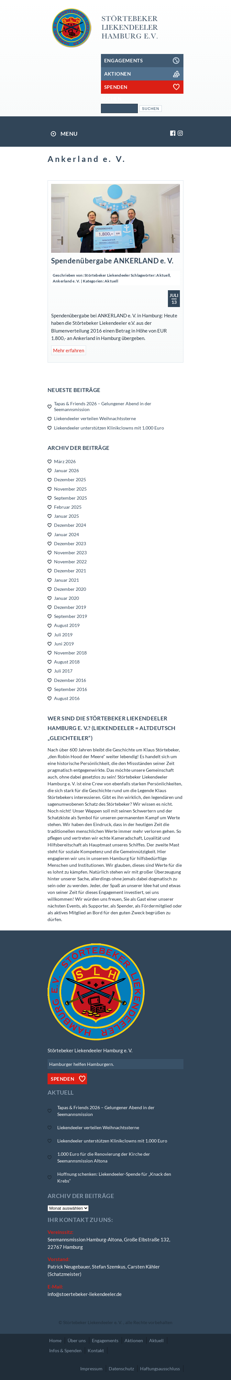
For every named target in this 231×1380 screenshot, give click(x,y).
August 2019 (67, 625)
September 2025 (70, 498)
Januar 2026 (66, 470)
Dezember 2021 (70, 570)
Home (55, 1340)
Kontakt (96, 1350)
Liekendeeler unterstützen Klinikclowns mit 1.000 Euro (109, 427)
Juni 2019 (64, 643)
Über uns (77, 1340)
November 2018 (70, 652)
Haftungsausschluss (160, 1368)
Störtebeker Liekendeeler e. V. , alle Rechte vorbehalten (117, 1322)
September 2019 (70, 616)
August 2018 (67, 661)
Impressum (91, 1368)
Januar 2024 (66, 534)
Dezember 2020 (70, 589)
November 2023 (70, 552)
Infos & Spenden (65, 1350)
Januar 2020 (66, 598)
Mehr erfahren (68, 350)
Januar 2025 (66, 516)
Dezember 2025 (70, 479)
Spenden (62, 1079)
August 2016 (67, 698)
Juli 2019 (63, 634)
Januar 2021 (66, 580)
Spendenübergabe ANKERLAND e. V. (112, 260)
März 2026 (65, 461)
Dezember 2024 (70, 525)
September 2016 (70, 689)
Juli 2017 (63, 671)
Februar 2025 (68, 507)
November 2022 (70, 561)
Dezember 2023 (70, 543)
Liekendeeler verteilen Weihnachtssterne (95, 418)
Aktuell (163, 275)
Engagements (105, 1340)
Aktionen (134, 1340)
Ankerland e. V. (66, 281)
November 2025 (70, 489)
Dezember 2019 (70, 607)
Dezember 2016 (70, 680)
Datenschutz (121, 1368)
